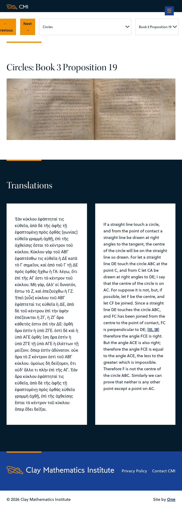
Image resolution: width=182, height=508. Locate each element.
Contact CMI (163, 471)
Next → (27, 27)
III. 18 (153, 329)
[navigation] (169, 11)
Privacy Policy (134, 471)
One (171, 499)
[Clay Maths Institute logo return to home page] (60, 6)
